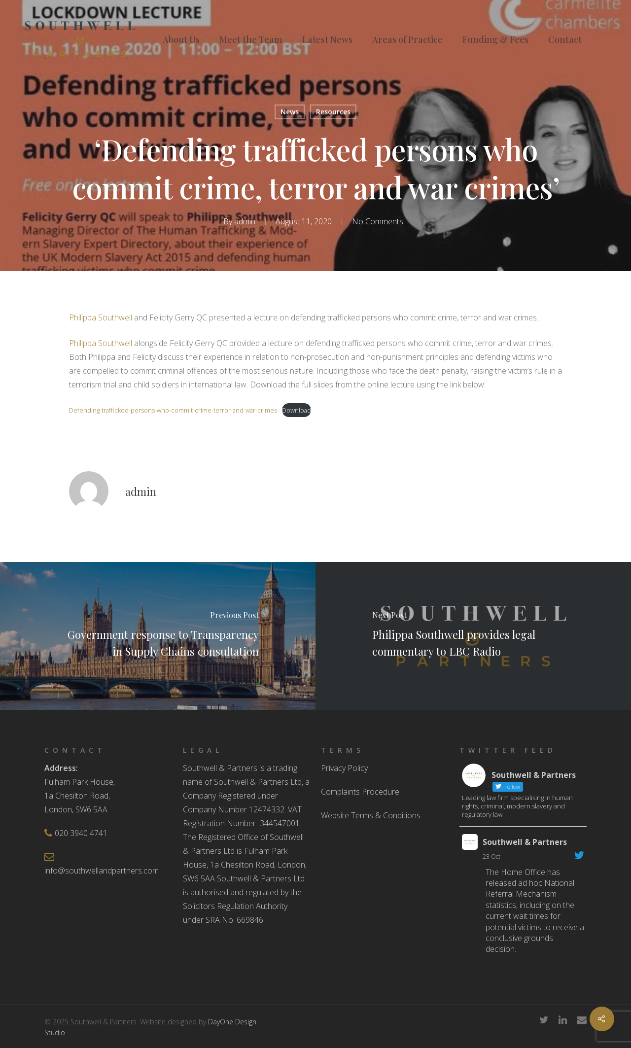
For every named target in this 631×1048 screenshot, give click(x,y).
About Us (181, 39)
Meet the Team (250, 39)
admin (244, 221)
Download (296, 410)
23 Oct (491, 856)
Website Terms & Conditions (371, 815)
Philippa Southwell (100, 317)
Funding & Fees (495, 39)
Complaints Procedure (360, 791)
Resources (333, 111)
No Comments (377, 221)
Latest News (327, 39)
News (289, 111)
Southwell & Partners (525, 842)
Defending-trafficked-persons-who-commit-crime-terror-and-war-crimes (173, 410)
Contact (565, 39)
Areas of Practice (407, 39)
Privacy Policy (344, 768)
